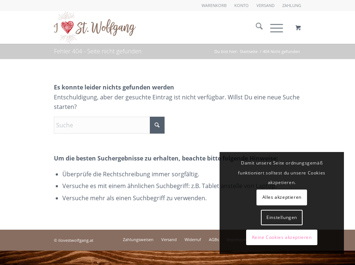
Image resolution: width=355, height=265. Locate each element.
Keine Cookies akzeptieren (282, 237)
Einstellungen (281, 217)
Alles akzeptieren (281, 197)
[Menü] (273, 27)
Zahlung (291, 5)
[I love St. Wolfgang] (95, 27)
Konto (241, 5)
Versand (265, 5)
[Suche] (255, 27)
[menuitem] (214, 5)
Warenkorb (214, 5)
